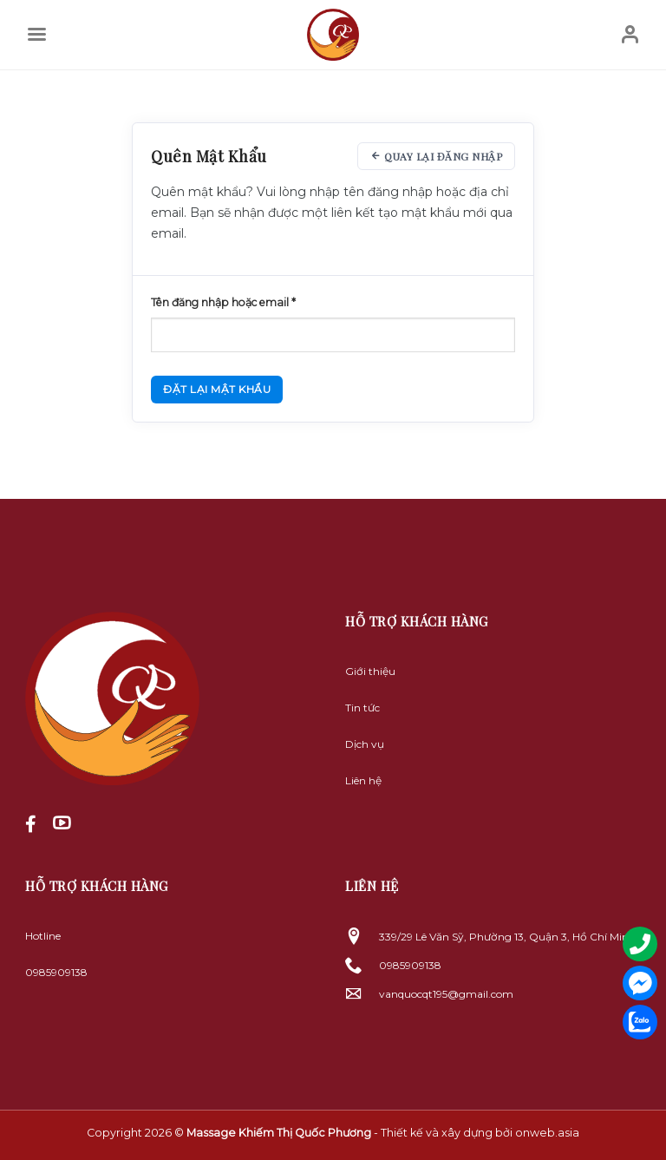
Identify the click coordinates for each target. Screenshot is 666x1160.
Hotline (43, 935)
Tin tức (362, 707)
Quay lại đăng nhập (436, 156)
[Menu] (36, 35)
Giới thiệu (370, 671)
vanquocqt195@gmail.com (446, 993)
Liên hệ (363, 780)
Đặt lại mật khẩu (217, 389)
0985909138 (56, 972)
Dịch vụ (364, 743)
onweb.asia (547, 1132)
